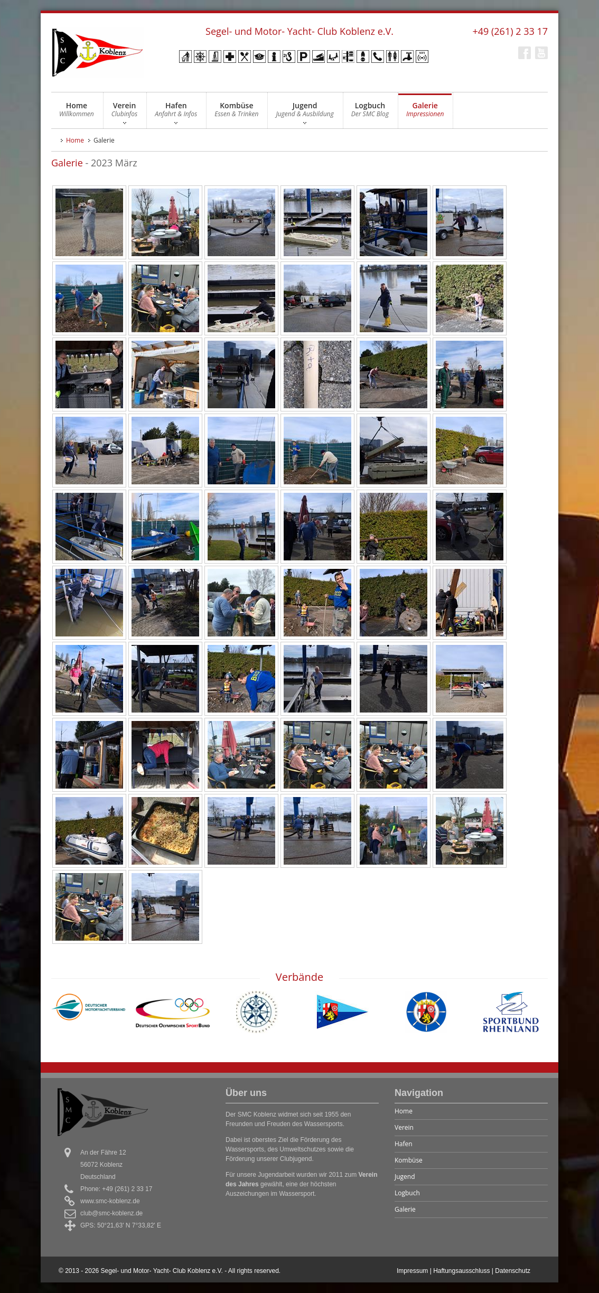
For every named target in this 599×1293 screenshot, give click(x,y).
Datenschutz (512, 1271)
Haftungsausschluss (461, 1271)
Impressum (412, 1271)
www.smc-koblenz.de (110, 1201)
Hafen (176, 112)
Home (76, 112)
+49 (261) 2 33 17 (510, 31)
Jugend (304, 112)
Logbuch (370, 112)
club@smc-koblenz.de (111, 1213)
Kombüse (236, 112)
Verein (124, 112)
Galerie (425, 112)
